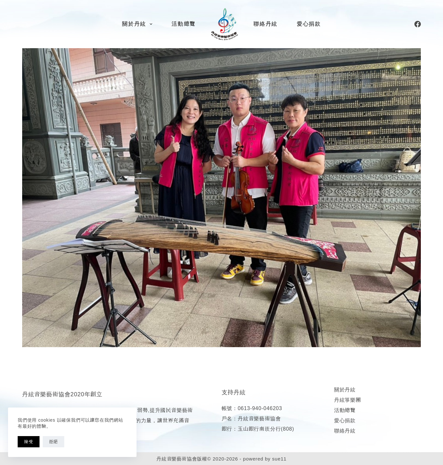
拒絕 (53, 441)
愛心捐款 (309, 24)
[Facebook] (417, 24)
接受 (28, 441)
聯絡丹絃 (265, 24)
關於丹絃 (138, 24)
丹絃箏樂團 (347, 400)
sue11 (279, 458)
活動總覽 (184, 24)
